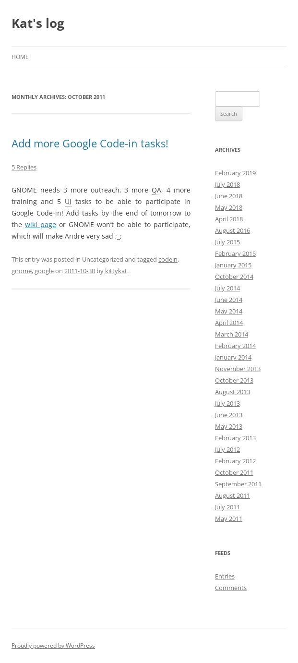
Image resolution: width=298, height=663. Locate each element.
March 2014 (231, 334)
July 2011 (227, 507)
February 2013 (235, 438)
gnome (22, 270)
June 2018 (228, 196)
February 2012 (235, 461)
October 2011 (234, 472)
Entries (225, 576)
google (44, 270)
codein (168, 259)
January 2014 (233, 357)
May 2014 (228, 311)
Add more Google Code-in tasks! (90, 143)
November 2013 (238, 368)
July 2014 (227, 288)
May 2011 (228, 518)
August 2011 (232, 495)
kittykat (116, 270)
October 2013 (234, 380)
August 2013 (232, 391)
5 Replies (24, 167)
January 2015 (233, 265)
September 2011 (238, 484)
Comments (231, 587)
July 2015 (227, 242)
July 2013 (227, 403)
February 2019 (235, 173)
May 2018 (228, 207)
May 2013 (228, 426)
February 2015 (235, 253)
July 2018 (227, 184)
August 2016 (232, 230)
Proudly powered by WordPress (53, 645)
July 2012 (227, 449)
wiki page (40, 224)
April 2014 (229, 322)
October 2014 (234, 276)
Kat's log (38, 23)
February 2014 (235, 345)
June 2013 (228, 414)
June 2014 (228, 299)
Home (20, 57)
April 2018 (229, 219)
